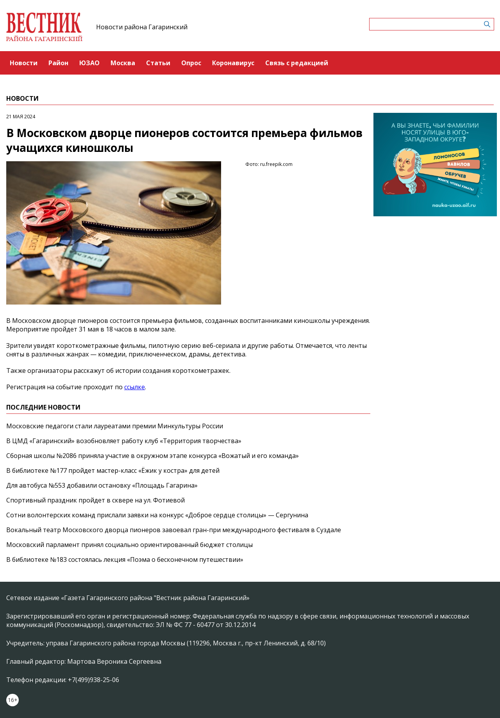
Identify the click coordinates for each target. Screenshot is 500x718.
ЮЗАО (89, 63)
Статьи (158, 63)
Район (58, 63)
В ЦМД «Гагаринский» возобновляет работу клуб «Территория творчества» (123, 441)
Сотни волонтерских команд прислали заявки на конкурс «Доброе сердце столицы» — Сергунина (157, 515)
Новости (24, 63)
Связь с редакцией (296, 63)
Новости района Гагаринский (142, 27)
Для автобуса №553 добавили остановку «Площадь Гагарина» (102, 485)
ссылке (134, 387)
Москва (123, 63)
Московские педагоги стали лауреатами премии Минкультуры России (114, 426)
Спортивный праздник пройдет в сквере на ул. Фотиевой (95, 500)
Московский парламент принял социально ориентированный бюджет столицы (129, 544)
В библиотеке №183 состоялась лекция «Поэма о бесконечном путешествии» (124, 559)
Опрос (191, 63)
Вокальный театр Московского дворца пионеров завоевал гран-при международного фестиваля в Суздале (173, 530)
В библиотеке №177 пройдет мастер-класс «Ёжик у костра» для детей (113, 470)
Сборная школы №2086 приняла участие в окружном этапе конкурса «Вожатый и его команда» (152, 455)
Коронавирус (233, 63)
